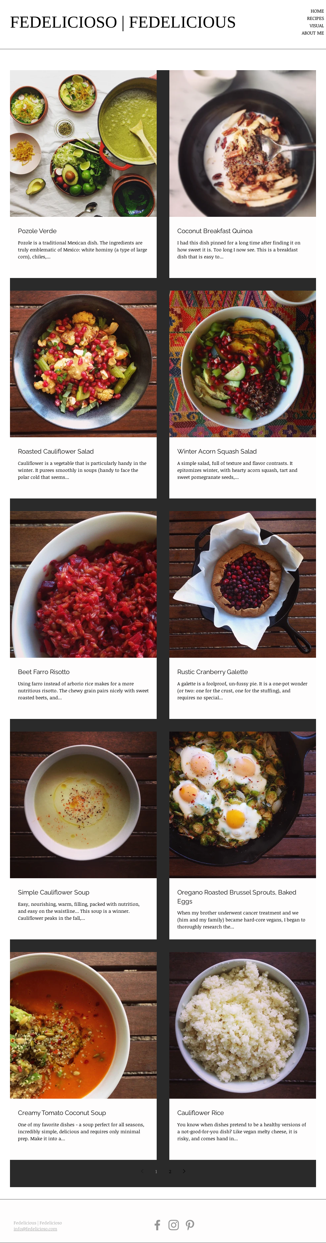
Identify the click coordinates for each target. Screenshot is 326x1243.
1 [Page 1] (156, 1171)
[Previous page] (142, 1171)
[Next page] (184, 1171)
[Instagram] (174, 1225)
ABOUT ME (313, 33)
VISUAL (317, 25)
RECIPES (315, 18)
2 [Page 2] (170, 1171)
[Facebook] (157, 1225)
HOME (317, 11)
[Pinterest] (190, 1225)
